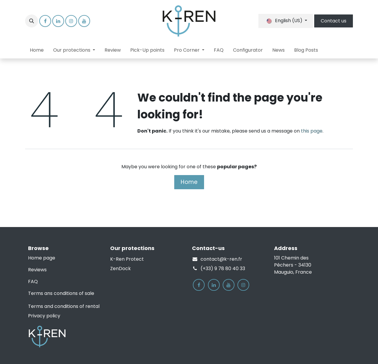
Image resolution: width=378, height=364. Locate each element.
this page (311, 131)
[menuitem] (36, 50)
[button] (31, 20)
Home (189, 182)
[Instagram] (71, 21)
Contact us (333, 20)
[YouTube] (84, 21)
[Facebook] (45, 21)
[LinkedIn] (58, 21)
